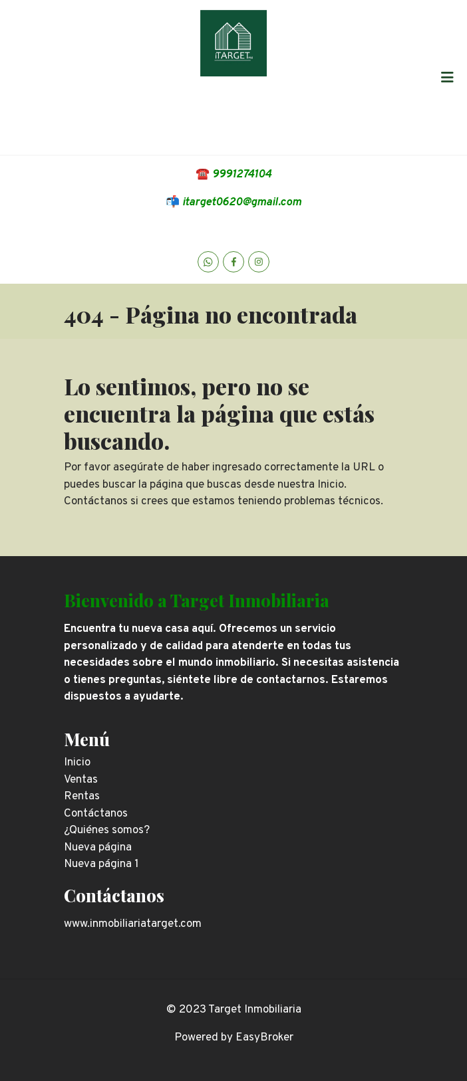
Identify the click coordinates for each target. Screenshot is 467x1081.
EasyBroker (264, 1038)
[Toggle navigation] (447, 77)
